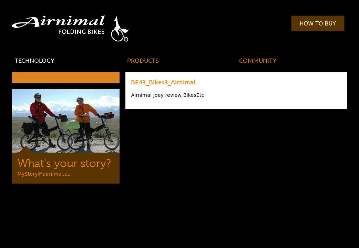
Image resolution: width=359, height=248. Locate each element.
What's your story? (64, 163)
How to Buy (318, 23)
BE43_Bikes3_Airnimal (163, 82)
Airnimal (78, 23)
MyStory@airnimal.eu (44, 174)
